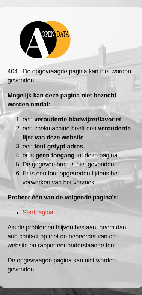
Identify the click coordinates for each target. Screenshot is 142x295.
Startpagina (38, 212)
